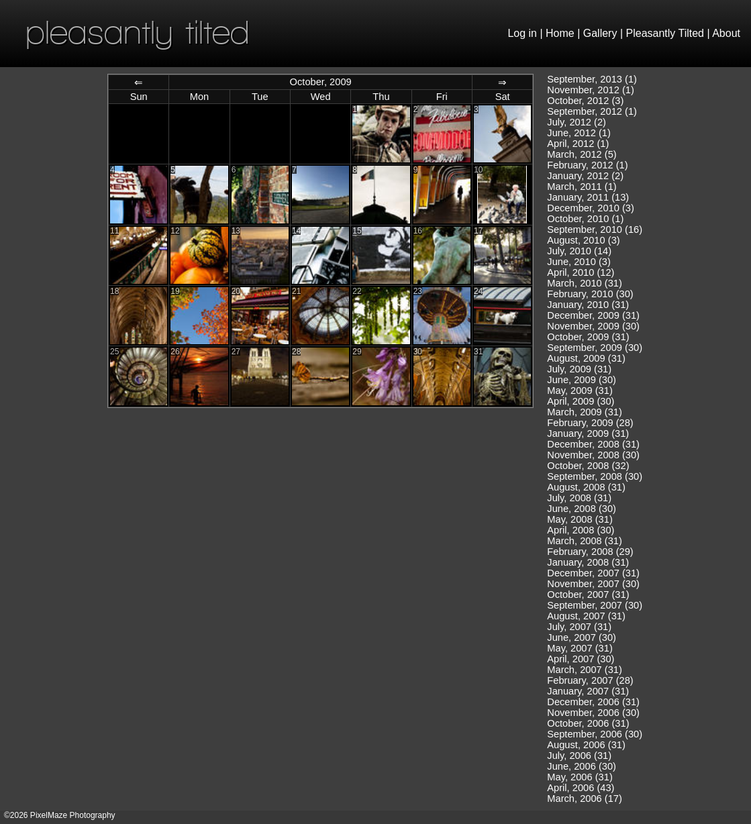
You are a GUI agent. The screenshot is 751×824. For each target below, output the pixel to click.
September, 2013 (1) (592, 79)
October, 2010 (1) (585, 218)
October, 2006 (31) (588, 723)
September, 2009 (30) (594, 347)
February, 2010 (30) (590, 294)
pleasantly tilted (138, 32)
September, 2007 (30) (594, 605)
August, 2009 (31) (586, 358)
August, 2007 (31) (586, 616)
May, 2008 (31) (579, 519)
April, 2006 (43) (580, 787)
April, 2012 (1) (578, 143)
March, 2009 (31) (584, 412)
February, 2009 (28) (590, 422)
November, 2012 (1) (590, 90)
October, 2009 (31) (588, 336)
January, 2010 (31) (588, 304)
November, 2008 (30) (593, 455)
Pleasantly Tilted (665, 33)
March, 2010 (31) (584, 283)
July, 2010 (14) (579, 251)
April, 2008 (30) (580, 530)
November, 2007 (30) (593, 583)
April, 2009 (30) (580, 401)
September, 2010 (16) (594, 229)
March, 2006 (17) (584, 798)
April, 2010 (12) (580, 272)
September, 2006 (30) (594, 734)
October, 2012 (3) (585, 100)
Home (560, 33)
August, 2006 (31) (586, 744)
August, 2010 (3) (583, 240)
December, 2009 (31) (593, 315)
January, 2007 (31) (588, 691)
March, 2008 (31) (584, 540)
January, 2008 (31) (588, 562)
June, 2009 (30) (581, 379)
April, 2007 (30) (580, 659)
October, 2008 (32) (588, 465)
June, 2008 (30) (581, 508)
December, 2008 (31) (593, 444)
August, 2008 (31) (586, 487)
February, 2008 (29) (590, 551)
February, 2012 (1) (587, 165)
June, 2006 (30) (581, 766)
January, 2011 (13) (588, 197)
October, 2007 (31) (588, 594)
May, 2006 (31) (579, 777)
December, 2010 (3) (590, 208)
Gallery (600, 33)
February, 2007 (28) (590, 680)
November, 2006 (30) (593, 712)
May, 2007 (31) (579, 648)
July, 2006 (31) (579, 755)
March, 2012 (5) (581, 154)
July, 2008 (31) (579, 498)
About (726, 33)
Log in (522, 33)
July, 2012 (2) (576, 122)
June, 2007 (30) (581, 637)
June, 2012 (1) (579, 132)
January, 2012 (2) (585, 175)
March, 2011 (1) (581, 186)
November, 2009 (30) (593, 326)
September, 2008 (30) (594, 476)
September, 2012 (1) (592, 111)
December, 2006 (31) (593, 702)
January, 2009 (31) (588, 433)
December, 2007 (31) (593, 573)
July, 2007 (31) (579, 626)
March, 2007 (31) (584, 669)
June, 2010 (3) (579, 261)
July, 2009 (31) (579, 369)
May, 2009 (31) (579, 390)
